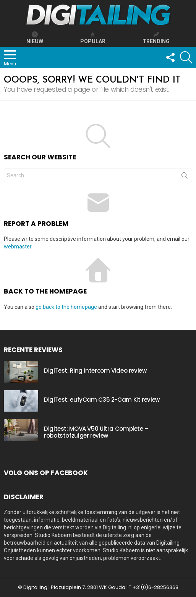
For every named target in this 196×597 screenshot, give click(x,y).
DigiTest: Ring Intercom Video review (95, 371)
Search (184, 177)
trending (156, 37)
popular (92, 37)
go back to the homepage (66, 307)
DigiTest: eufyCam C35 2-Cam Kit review (102, 400)
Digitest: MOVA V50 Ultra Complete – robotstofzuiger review (96, 432)
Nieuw (34, 37)
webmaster (17, 246)
